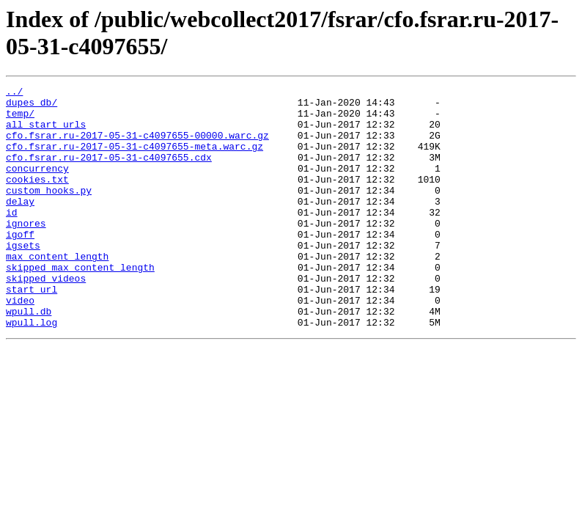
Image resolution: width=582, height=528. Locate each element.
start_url (31, 330)
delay (20, 225)
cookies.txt (37, 198)
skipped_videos (46, 317)
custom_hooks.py (49, 212)
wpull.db (28, 357)
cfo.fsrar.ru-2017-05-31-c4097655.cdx (109, 172)
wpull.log (31, 370)
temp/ (20, 119)
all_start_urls (46, 132)
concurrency (37, 185)
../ (14, 93)
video (20, 344)
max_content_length (57, 291)
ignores (26, 251)
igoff (20, 264)
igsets (23, 278)
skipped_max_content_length (80, 304)
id (12, 238)
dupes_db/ (31, 106)
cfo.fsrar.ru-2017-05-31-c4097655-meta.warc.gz (134, 159)
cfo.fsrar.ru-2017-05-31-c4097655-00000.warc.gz (137, 146)
